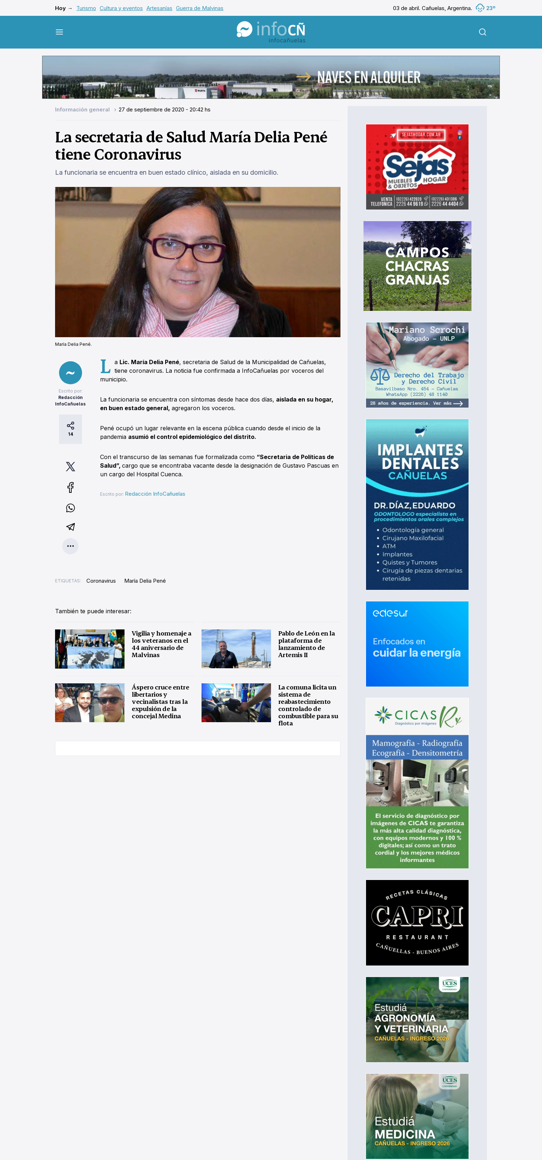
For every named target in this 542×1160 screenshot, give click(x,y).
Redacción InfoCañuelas (155, 493)
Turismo (86, 8)
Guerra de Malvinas (199, 8)
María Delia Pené (145, 580)
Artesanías (159, 8)
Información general (83, 109)
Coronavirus (101, 580)
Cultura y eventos (121, 8)
